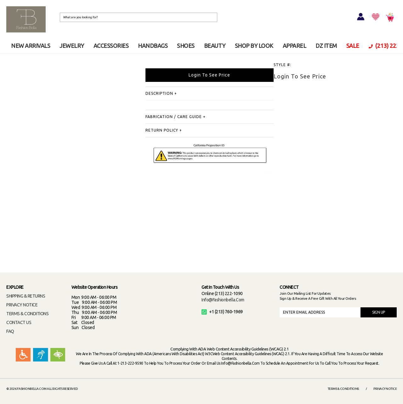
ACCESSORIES (111, 46)
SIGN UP (378, 312)
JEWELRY (72, 46)
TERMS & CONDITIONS (27, 313)
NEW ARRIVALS (30, 46)
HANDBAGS (152, 46)
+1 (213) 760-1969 (222, 311)
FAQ (10, 331)
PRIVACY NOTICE (21, 304)
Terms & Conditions (343, 388)
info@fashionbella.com (223, 299)
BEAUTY (214, 46)
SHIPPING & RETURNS (25, 296)
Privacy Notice (385, 388)
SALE (352, 46)
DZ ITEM (326, 46)
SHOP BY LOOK (254, 46)
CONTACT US (18, 322)
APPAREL (294, 46)
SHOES (186, 46)
